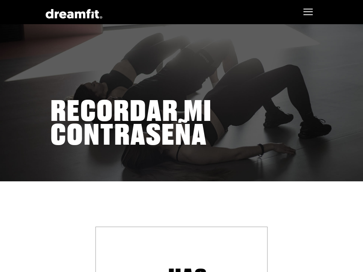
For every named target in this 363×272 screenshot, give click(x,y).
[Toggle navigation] (308, 12)
